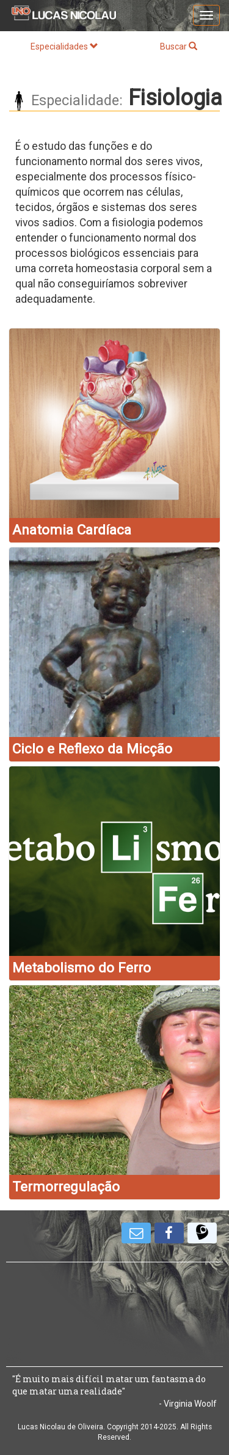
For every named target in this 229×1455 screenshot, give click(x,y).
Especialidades (64, 46)
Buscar (178, 46)
